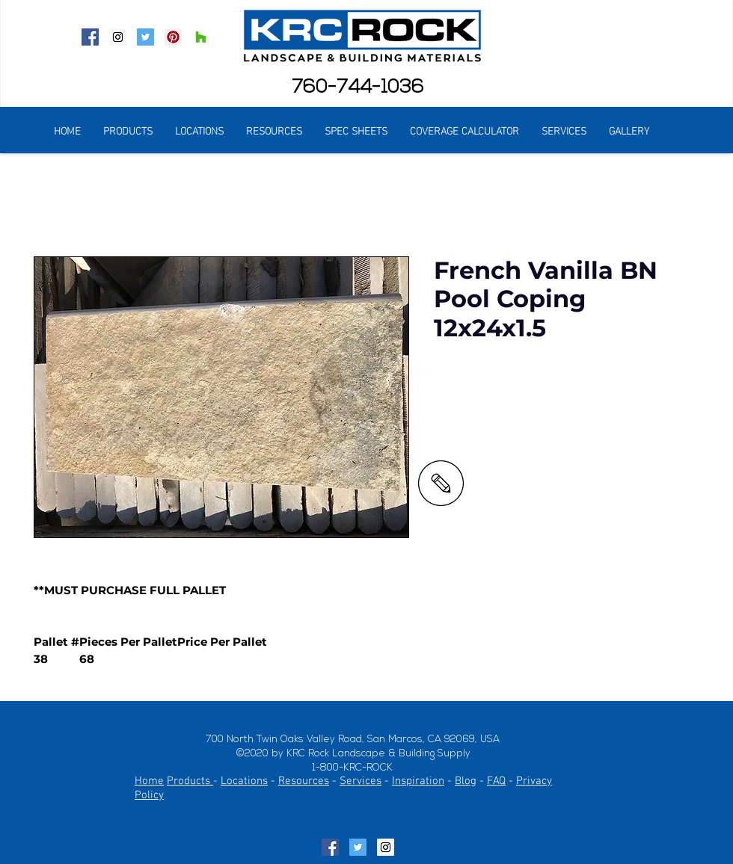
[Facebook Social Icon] (90, 37)
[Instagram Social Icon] (117, 37)
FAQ (496, 781)
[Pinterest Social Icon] (173, 37)
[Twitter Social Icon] (145, 37)
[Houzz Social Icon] (200, 37)
